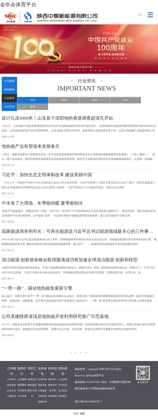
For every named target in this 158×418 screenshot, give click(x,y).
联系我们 (62, 396)
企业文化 (11, 390)
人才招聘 (62, 379)
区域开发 (42, 379)
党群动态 (32, 379)
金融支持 (42, 401)
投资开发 (42, 385)
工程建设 (42, 390)
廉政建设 (32, 385)
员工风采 (62, 390)
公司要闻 (9, 81)
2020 (32, 100)
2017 (125, 100)
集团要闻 (9, 89)
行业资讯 (9, 98)
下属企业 (11, 396)
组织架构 (11, 385)
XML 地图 (79, 413)
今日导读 (9, 106)
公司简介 (11, 379)
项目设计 (52, 379)
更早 (32, 106)
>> (86, 352)
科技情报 (52, 396)
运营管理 (42, 396)
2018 (94, 100)
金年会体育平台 (18, 4)
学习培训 (62, 385)
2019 (63, 100)
